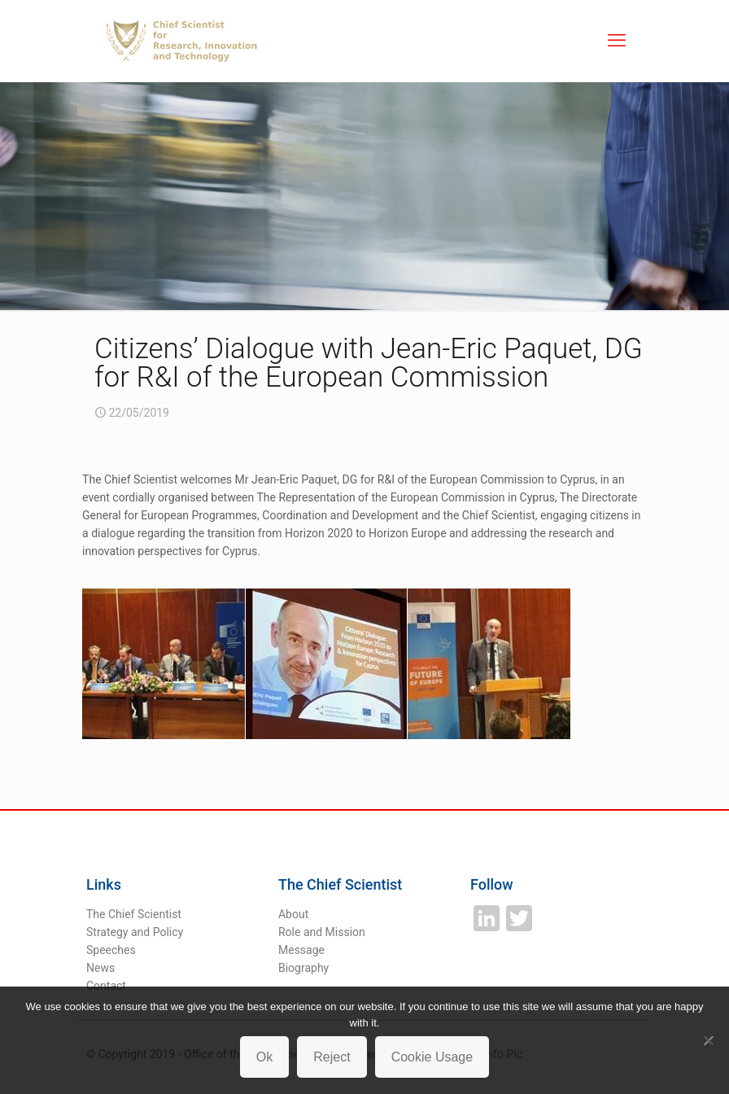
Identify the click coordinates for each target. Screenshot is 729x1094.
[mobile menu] (617, 41)
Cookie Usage (432, 1057)
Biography (303, 967)
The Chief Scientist (133, 914)
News (100, 967)
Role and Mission (321, 932)
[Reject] (709, 1040)
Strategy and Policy (134, 932)
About (293, 914)
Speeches (111, 949)
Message (301, 949)
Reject (331, 1057)
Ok (264, 1057)
